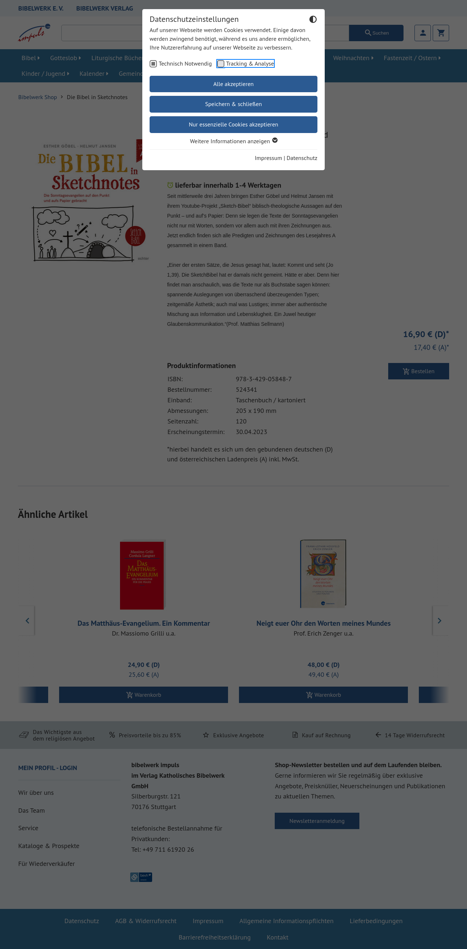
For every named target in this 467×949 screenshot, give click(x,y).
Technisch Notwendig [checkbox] (185, 63)
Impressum (268, 157)
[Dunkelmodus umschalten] (313, 20)
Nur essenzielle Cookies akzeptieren (233, 124)
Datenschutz (302, 157)
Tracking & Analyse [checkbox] (250, 63)
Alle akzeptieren (233, 83)
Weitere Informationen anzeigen (233, 141)
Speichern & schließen (233, 104)
